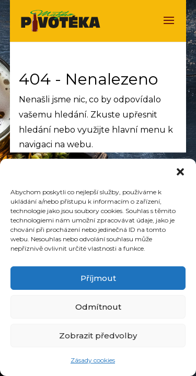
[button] (180, 172)
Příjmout (98, 278)
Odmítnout (98, 307)
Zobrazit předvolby (98, 335)
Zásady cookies (93, 360)
